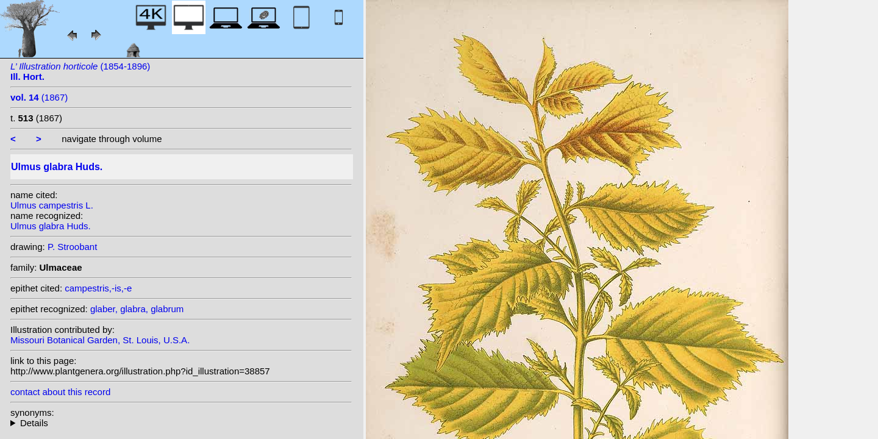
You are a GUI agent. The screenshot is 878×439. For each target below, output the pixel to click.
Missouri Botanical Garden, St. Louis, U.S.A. (100, 340)
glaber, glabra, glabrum (137, 309)
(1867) (39, 97)
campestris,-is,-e (98, 288)
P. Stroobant (72, 246)
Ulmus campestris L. (51, 205)
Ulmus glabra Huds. (50, 226)
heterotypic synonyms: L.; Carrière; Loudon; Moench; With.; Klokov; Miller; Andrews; (181, 423)
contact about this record (60, 392)
